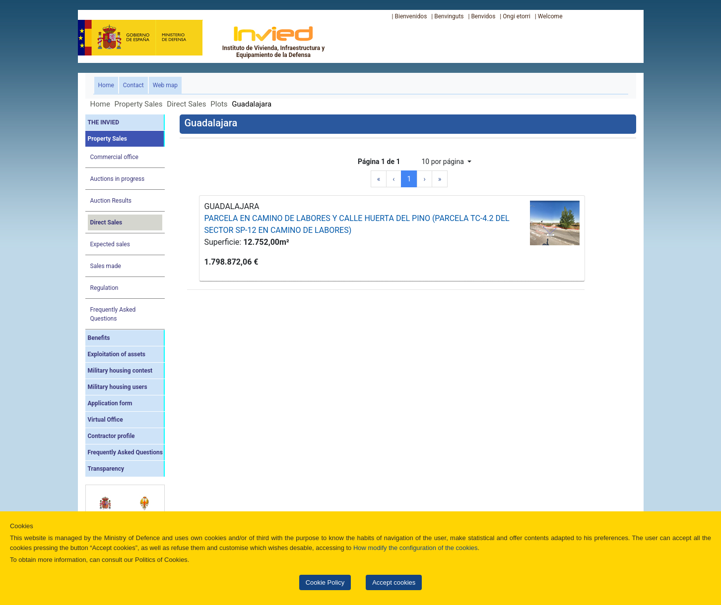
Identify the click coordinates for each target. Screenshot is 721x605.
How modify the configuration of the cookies (415, 547)
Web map (165, 85)
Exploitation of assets (116, 354)
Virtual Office (105, 419)
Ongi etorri (516, 16)
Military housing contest (120, 370)
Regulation (104, 287)
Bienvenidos (410, 16)
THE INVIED (104, 122)
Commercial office (114, 157)
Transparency (106, 468)
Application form (110, 403)
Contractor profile (111, 436)
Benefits (99, 337)
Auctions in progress (117, 178)
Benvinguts (448, 16)
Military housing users (117, 387)
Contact (133, 85)
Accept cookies (393, 582)
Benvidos (483, 16)
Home (108, 84)
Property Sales (139, 104)
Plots (218, 104)
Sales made (105, 266)
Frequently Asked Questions (113, 314)
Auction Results (111, 200)
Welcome (550, 16)
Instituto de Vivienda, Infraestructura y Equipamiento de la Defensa (273, 41)
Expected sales (110, 244)
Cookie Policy (325, 582)
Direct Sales (186, 104)
